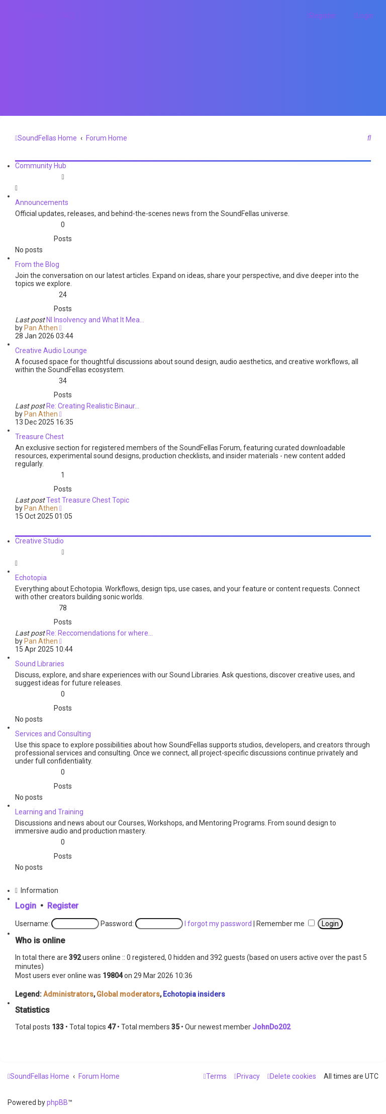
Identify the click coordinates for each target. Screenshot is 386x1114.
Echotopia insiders (194, 994)
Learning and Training (49, 812)
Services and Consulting (53, 734)
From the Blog (37, 264)
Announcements (41, 202)
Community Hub (40, 166)
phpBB (57, 1102)
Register (62, 906)
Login (25, 906)
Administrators (68, 994)
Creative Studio (39, 541)
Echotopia (31, 578)
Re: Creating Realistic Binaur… (92, 406)
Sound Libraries (39, 664)
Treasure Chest (39, 437)
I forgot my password (218, 924)
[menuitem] (66, 15)
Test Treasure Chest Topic (87, 500)
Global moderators (128, 994)
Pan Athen (41, 328)
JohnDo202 (271, 1027)
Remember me (285, 924)
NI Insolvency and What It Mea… (95, 320)
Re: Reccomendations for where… (99, 633)
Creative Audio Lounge (51, 350)
